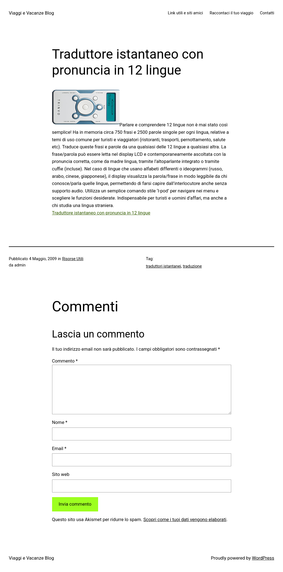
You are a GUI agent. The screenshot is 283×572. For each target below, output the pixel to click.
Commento (65, 361)
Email (59, 448)
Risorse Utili (72, 258)
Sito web (60, 474)
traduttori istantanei (163, 266)
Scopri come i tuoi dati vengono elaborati (184, 519)
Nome (60, 422)
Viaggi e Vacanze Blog (31, 13)
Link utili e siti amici (185, 12)
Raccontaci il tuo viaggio (232, 12)
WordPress (263, 558)
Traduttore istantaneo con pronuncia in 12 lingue (101, 213)
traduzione (192, 266)
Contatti (267, 12)
